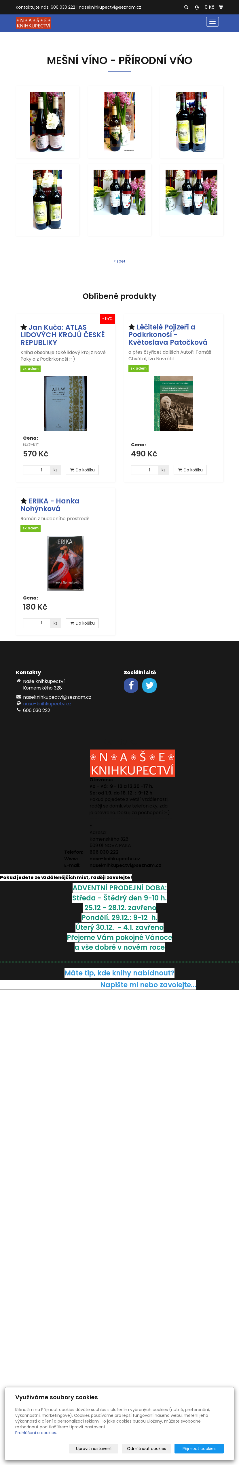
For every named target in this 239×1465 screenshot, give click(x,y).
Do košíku (82, 470)
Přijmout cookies (201, 1448)
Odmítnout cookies (155, 1448)
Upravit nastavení (106, 1448)
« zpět (120, 261)
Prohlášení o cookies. (36, 1433)
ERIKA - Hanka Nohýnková (49, 504)
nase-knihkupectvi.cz (47, 703)
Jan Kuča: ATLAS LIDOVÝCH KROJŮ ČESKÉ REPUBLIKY (62, 335)
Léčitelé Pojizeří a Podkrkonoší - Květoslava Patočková (168, 334)
